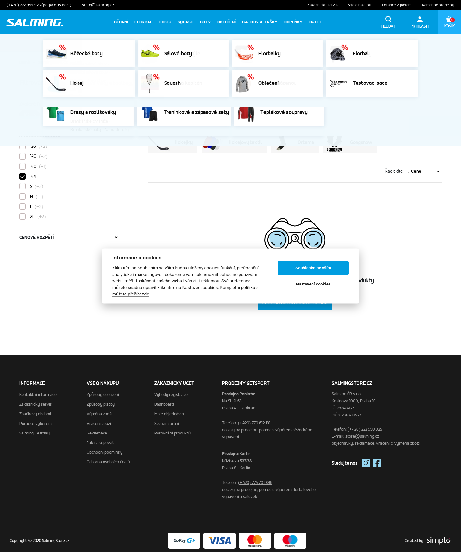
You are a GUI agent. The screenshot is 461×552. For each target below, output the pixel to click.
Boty (205, 22)
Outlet (317, 22)
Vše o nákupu (360, 5)
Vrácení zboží (99, 420)
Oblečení (226, 22)
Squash (186, 22)
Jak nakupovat (100, 439)
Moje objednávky (169, 410)
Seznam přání (166, 420)
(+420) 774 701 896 (255, 479)
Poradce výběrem (397, 5)
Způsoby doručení (103, 391)
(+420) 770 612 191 (254, 419)
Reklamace (97, 430)
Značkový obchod (35, 410)
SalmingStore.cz (53, 62)
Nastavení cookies (313, 284)
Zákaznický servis (323, 5)
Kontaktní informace (38, 391)
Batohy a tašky (259, 22)
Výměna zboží (99, 410)
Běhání (121, 22)
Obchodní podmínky (104, 449)
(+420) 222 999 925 (24, 5)
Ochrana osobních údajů (108, 458)
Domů (24, 62)
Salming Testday (34, 430)
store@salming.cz (98, 5)
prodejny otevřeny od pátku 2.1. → (202, 42)
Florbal (143, 22)
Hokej (165, 22)
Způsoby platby (101, 401)
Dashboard (164, 401)
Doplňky (293, 22)
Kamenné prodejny (438, 5)
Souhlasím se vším (313, 268)
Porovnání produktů (172, 430)
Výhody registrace (171, 391)
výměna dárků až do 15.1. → (269, 42)
